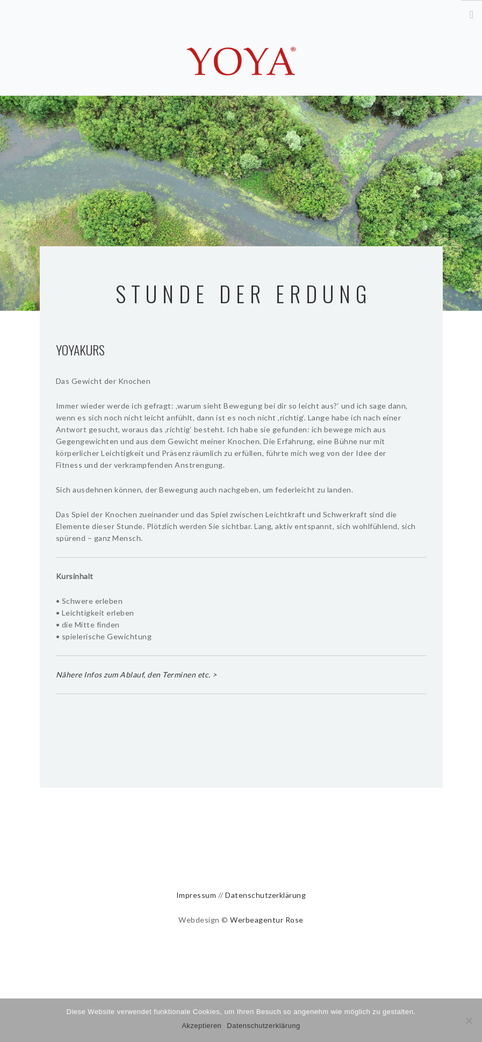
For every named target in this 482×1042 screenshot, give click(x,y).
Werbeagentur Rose (267, 919)
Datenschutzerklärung (265, 895)
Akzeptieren (201, 1026)
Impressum (196, 895)
